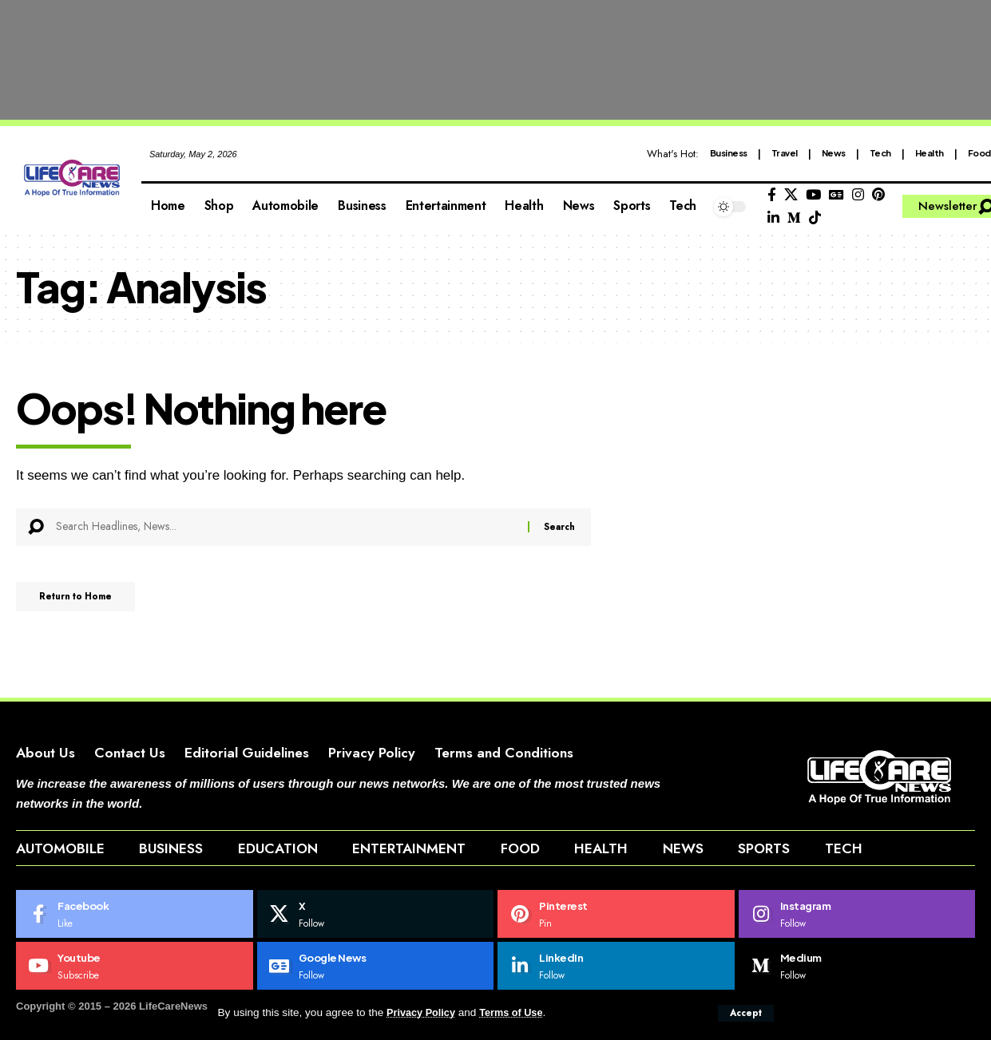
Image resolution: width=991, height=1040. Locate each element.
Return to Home (86, 600)
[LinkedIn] (773, 218)
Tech (880, 153)
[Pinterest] (878, 195)
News (834, 153)
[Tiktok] (815, 218)
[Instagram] (858, 195)
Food (979, 153)
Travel (784, 153)
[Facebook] (771, 195)
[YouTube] (813, 195)
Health (929, 153)
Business (728, 153)
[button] (745, 1013)
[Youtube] (134, 992)
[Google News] (836, 195)
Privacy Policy (423, 1013)
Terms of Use (519, 1013)
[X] (791, 195)
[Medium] (794, 218)
